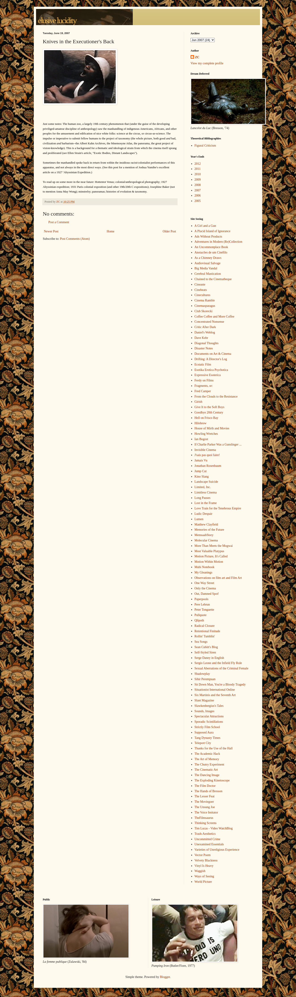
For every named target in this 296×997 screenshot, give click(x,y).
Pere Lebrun (202, 604)
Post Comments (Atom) (75, 238)
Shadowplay (202, 673)
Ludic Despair (203, 513)
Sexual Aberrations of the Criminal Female (222, 668)
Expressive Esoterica (208, 375)
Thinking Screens (206, 823)
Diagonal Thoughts (207, 343)
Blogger (165, 977)
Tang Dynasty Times (208, 738)
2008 (198, 185)
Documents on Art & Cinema (213, 353)
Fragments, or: (204, 385)
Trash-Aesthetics (205, 833)
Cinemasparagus (205, 305)
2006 (198, 195)
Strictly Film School (207, 727)
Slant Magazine (204, 700)
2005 (198, 201)
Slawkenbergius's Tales (209, 705)
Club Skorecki (204, 311)
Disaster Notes (204, 348)
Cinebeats (201, 290)
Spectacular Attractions (209, 716)
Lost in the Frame (206, 503)
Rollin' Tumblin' (205, 636)
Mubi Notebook (204, 567)
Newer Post (51, 231)
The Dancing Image (207, 775)
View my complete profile (207, 63)
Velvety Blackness (206, 860)
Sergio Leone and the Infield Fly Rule (218, 663)
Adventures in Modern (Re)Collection (218, 241)
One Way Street (204, 583)
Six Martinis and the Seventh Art (215, 695)
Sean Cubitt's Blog (206, 647)
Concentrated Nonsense (209, 321)
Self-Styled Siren (205, 652)
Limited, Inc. (203, 487)
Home (110, 231)
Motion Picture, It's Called (211, 556)
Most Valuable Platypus (209, 551)
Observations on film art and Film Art (218, 578)
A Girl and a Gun (205, 225)
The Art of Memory (207, 759)
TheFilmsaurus (204, 818)
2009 (198, 179)
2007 (198, 190)
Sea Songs (201, 641)
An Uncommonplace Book (211, 247)
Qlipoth (199, 620)
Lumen (199, 519)
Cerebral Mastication (208, 273)
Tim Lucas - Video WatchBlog (214, 828)
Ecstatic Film (203, 364)
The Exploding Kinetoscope (212, 780)
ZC (197, 57)
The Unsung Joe (205, 807)
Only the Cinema (205, 588)
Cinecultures (202, 295)
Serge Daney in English (209, 658)
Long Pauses (202, 498)
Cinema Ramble (205, 300)
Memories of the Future (209, 529)
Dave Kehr (201, 338)
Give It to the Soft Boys (209, 407)
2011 (198, 169)
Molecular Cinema (206, 540)
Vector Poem (203, 855)
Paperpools (201, 599)
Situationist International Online (215, 689)
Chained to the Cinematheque (213, 279)
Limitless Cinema (206, 492)
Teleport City (203, 743)
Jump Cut (201, 471)
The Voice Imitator (206, 812)
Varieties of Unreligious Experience (217, 849)
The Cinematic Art (206, 769)
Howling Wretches (206, 433)
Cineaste (200, 284)
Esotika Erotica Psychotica (211, 370)
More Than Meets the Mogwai (214, 545)
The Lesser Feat (204, 796)
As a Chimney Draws (208, 258)
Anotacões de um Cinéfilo (211, 252)
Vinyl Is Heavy (204, 865)
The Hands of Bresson (209, 791)
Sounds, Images (204, 711)
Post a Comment (58, 222)
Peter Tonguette (204, 609)
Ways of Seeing (204, 876)
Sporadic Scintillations (209, 721)
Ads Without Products (208, 236)
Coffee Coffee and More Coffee (214, 316)
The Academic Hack (207, 753)
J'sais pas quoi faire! (207, 455)
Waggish (200, 871)
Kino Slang (202, 476)
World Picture (203, 881)
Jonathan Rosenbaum (208, 465)
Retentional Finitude (207, 631)
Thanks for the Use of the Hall (214, 748)
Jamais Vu (201, 460)
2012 (198, 163)
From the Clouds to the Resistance (216, 396)
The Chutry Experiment (209, 764)
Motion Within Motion (209, 561)
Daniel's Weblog (205, 332)
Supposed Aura (204, 732)
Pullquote (201, 615)
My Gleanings (203, 572)
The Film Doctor (205, 785)
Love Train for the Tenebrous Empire (218, 508)
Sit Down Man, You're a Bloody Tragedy (220, 684)
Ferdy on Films (204, 380)
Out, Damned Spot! (207, 593)
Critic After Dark (205, 327)
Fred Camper (203, 391)
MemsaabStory (204, 535)
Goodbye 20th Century (209, 412)
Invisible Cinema (205, 450)
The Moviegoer (204, 801)
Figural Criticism (205, 145)
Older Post (169, 231)
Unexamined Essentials (209, 844)
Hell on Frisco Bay (206, 418)
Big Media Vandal (206, 268)
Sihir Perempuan (205, 679)
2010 (198, 174)
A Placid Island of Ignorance (212, 231)
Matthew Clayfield (206, 524)
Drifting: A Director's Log (211, 359)
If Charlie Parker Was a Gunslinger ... (218, 444)
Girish (198, 401)
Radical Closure (205, 625)
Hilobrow (201, 423)
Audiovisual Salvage (208, 263)
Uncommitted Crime (207, 839)
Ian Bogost (201, 439)
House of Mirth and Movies (212, 428)
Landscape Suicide (206, 481)
